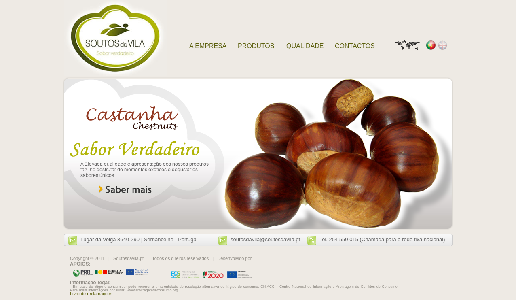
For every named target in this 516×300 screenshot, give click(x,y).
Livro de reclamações (91, 293)
